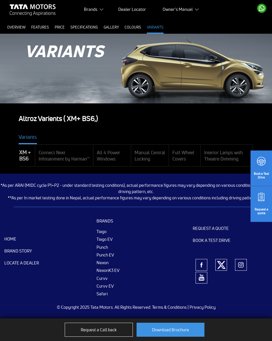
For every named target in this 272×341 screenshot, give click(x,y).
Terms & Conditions (169, 307)
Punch (102, 247)
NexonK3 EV (107, 270)
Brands (90, 9)
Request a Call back (99, 329)
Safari (102, 293)
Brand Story (18, 250)
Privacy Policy (203, 307)
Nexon (102, 262)
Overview (16, 27)
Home (10, 238)
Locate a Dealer (21, 262)
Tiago (101, 231)
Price (60, 27)
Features (40, 27)
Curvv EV (105, 285)
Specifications (84, 27)
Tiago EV (104, 239)
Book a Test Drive (211, 240)
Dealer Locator (132, 9)
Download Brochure (170, 329)
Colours (133, 27)
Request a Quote (211, 228)
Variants (155, 27)
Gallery (111, 27)
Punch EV (105, 254)
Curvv (102, 278)
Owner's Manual (178, 9)
